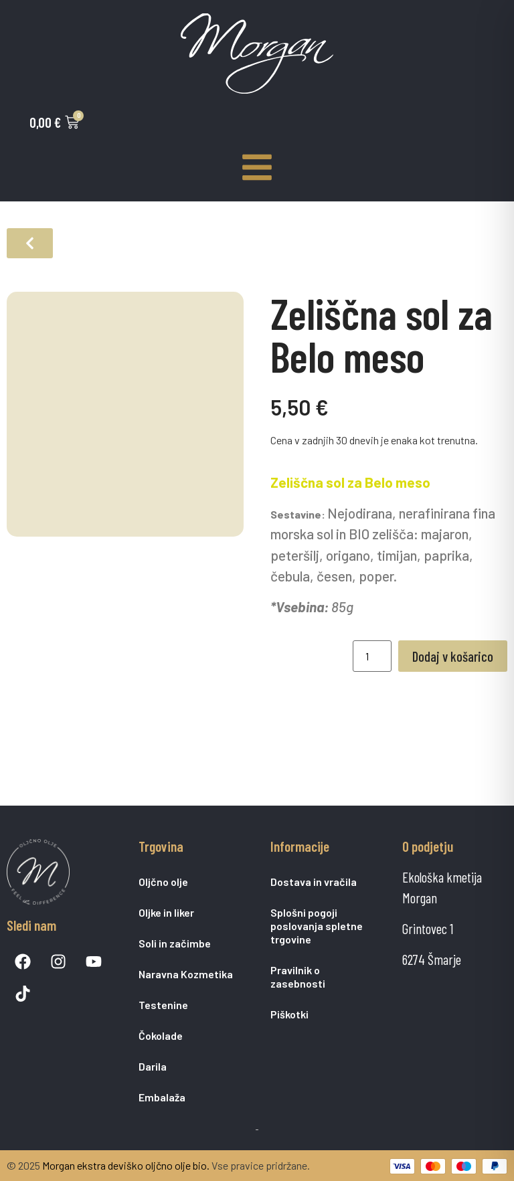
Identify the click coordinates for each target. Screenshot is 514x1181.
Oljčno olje (163, 881)
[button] (30, 243)
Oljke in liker (166, 912)
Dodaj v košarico (452, 656)
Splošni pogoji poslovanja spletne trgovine (316, 925)
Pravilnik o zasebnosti (297, 977)
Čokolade (161, 1035)
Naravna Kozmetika (186, 974)
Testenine (163, 1004)
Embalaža (162, 1097)
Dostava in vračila (313, 881)
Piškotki (289, 1014)
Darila (153, 1066)
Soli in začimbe (175, 943)
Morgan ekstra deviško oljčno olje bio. (125, 1165)
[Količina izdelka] (372, 656)
